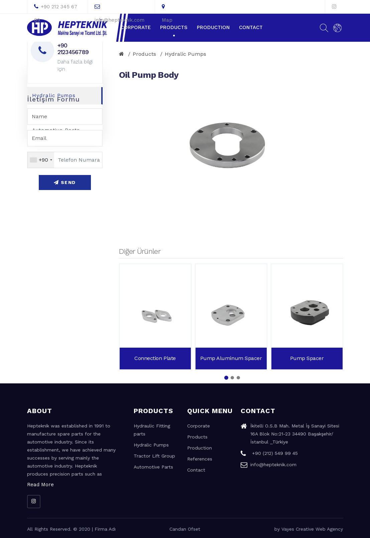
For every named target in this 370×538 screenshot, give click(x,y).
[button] (226, 377)
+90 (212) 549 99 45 (269, 454)
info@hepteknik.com (119, 8)
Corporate (135, 27)
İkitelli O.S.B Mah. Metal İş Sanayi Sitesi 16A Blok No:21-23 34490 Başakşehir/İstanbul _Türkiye (290, 435)
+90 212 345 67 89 (55, 8)
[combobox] (40, 160)
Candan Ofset (184, 529)
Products (174, 27)
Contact (251, 27)
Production (213, 27)
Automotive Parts (153, 467)
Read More (40, 485)
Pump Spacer (307, 358)
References (199, 459)
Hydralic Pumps (185, 54)
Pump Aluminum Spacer (231, 358)
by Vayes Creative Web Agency (308, 529)
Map (167, 8)
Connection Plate (154, 358)
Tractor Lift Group (154, 456)
